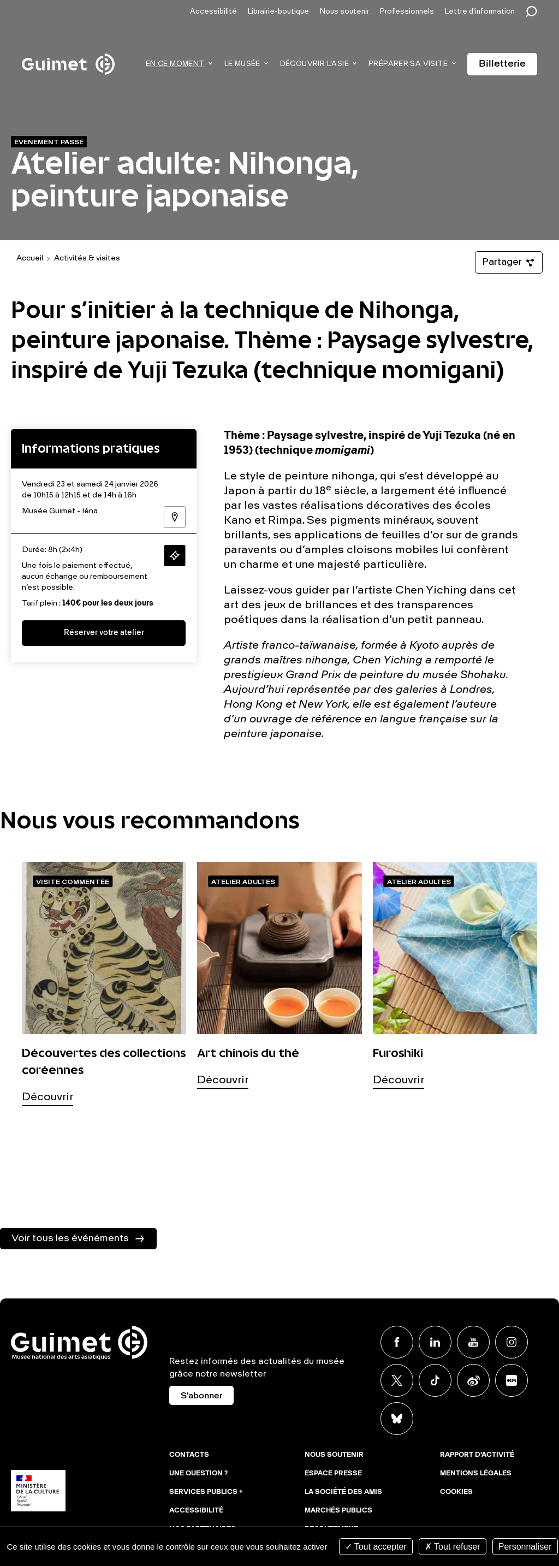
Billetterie (502, 64)
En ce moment (175, 64)
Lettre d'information (480, 12)
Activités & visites (87, 258)
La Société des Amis (343, 1492)
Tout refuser (452, 1546)
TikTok (435, 1380)
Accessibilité (213, 12)
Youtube (473, 1342)
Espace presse (333, 1473)
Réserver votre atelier (104, 633)
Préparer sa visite (408, 64)
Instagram (511, 1342)
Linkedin (435, 1342)
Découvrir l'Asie (314, 64)
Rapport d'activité (477, 1455)
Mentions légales (476, 1473)
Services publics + (206, 1492)
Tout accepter (376, 1546)
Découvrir (47, 1097)
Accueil (29, 258)
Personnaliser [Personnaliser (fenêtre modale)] (525, 1546)
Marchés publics (338, 1511)
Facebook (396, 1342)
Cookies (456, 1492)
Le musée (242, 64)
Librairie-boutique (278, 12)
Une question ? (198, 1473)
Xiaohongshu (511, 1380)
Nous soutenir (344, 12)
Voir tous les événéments (70, 1238)
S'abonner (201, 1396)
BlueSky (396, 1418)
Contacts (189, 1455)
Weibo (473, 1380)
